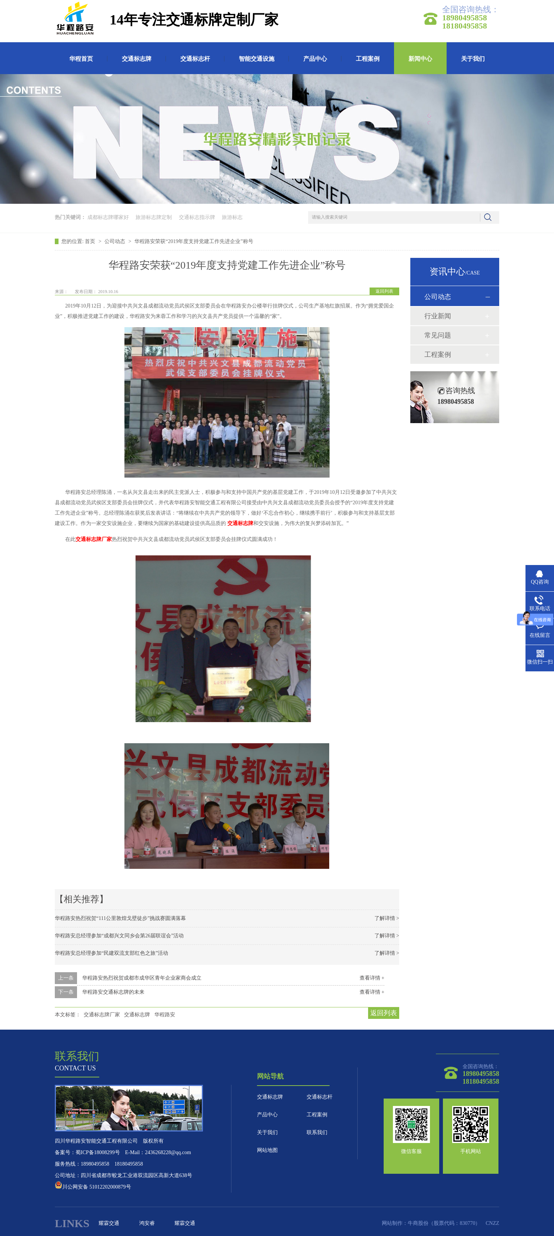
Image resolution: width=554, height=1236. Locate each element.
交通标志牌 (136, 59)
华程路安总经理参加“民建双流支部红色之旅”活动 (111, 953)
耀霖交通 (109, 1223)
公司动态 (115, 241)
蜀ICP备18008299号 (98, 1152)
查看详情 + (372, 978)
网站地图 (267, 1150)
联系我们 (317, 1132)
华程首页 (81, 59)
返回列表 (384, 291)
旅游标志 (232, 217)
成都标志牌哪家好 (108, 217)
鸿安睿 (147, 1223)
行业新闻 (437, 316)
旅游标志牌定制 (154, 217)
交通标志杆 (195, 59)
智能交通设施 (256, 59)
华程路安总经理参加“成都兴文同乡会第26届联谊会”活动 (119, 935)
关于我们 (473, 59)
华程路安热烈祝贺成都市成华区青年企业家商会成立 (141, 978)
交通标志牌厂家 (102, 1014)
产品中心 (315, 59)
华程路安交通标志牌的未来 (113, 992)
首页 (91, 241)
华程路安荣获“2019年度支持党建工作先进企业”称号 (193, 241)
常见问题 (437, 335)
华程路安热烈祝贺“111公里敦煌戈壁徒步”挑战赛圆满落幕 (120, 918)
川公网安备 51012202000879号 (93, 1187)
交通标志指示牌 (197, 217)
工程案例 (368, 59)
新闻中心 (420, 59)
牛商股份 (418, 1223)
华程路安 (164, 1014)
